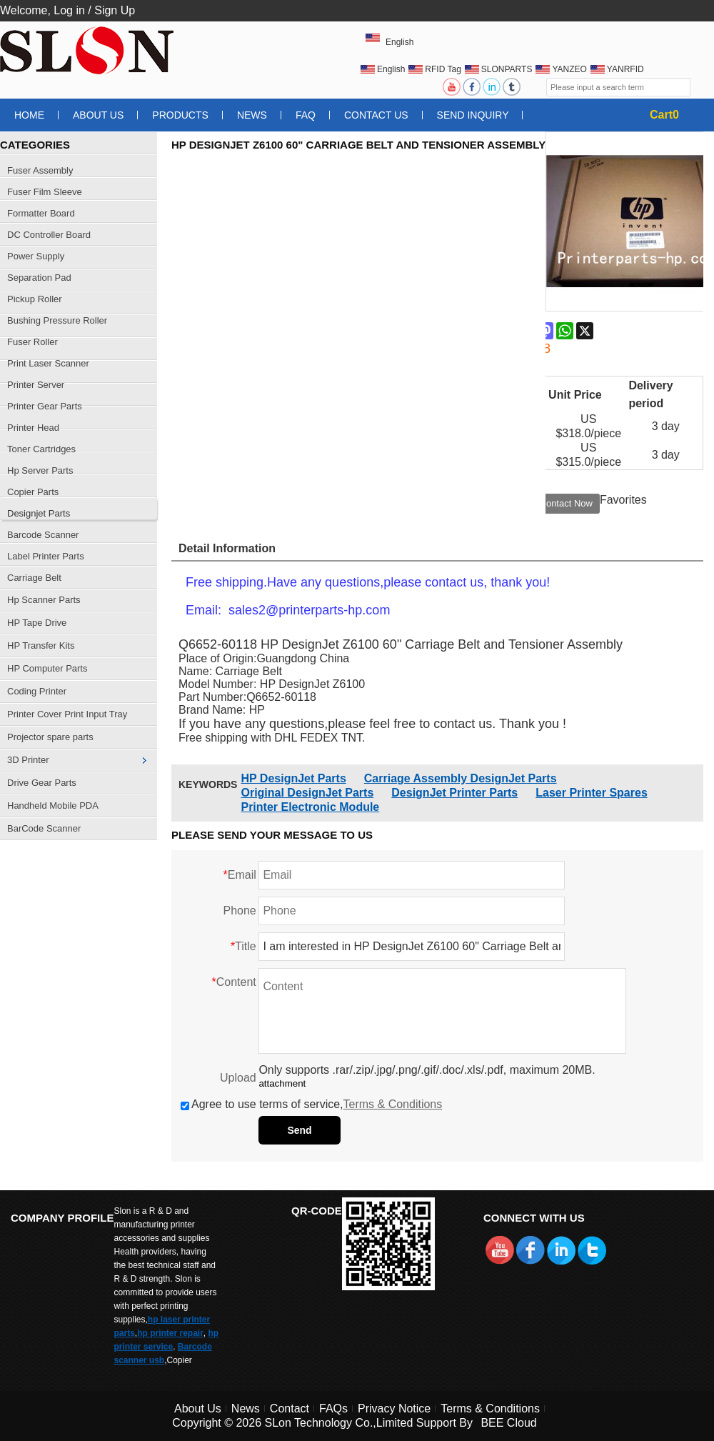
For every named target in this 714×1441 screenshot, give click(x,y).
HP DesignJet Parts (293, 778)
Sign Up (114, 10)
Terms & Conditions (393, 1104)
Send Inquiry (473, 115)
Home (29, 115)
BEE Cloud (508, 1423)
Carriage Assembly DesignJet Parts (460, 778)
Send (299, 1130)
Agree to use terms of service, (311, 1104)
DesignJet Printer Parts (454, 793)
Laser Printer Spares (592, 793)
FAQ (306, 115)
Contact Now (566, 503)
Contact (289, 1408)
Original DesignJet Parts (307, 793)
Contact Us (376, 115)
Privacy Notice (394, 1408)
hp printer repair (170, 1333)
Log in (69, 10)
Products (180, 115)
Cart (664, 115)
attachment (282, 1083)
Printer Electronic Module (310, 807)
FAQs (333, 1408)
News (252, 115)
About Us (98, 115)
